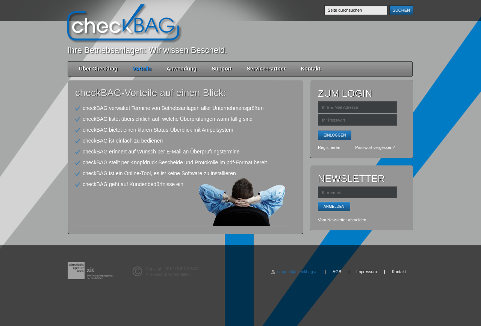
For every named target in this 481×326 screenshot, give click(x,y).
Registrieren (329, 147)
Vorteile (142, 69)
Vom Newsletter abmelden (342, 220)
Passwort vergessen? (375, 147)
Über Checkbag (98, 69)
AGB (337, 271)
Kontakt (310, 69)
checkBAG (123, 22)
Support (222, 69)
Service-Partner (266, 69)
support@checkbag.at (297, 271)
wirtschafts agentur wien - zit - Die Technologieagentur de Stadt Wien (90, 270)
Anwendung (181, 69)
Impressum (366, 271)
